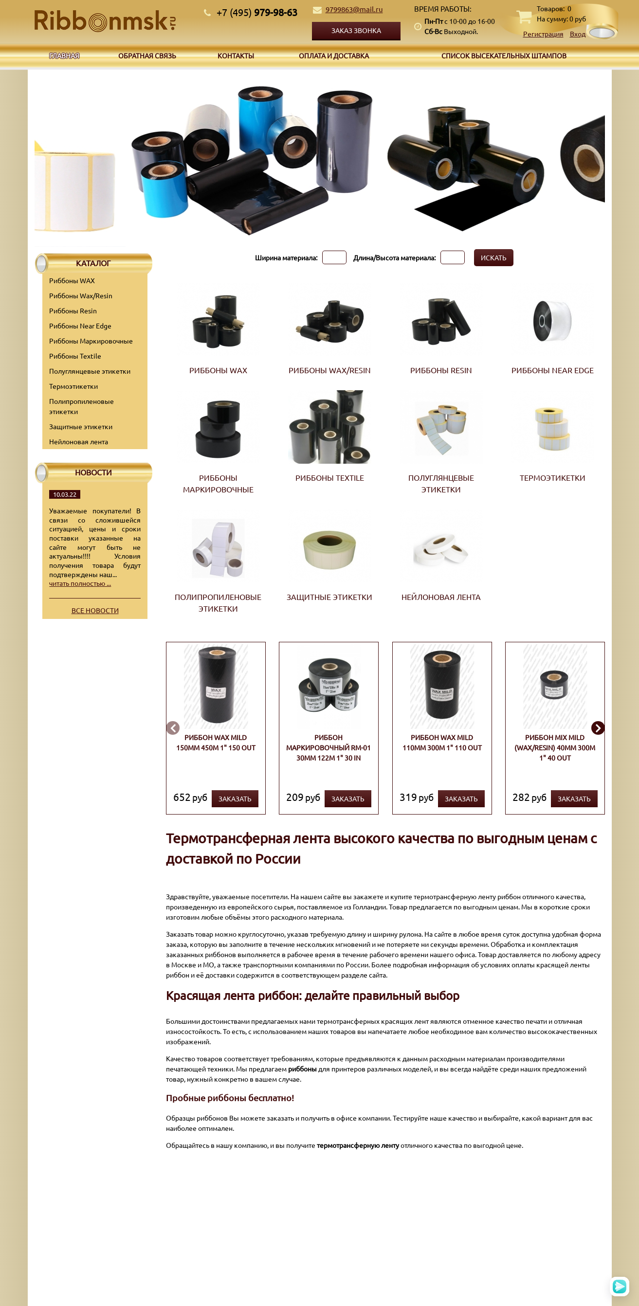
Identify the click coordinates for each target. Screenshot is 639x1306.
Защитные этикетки (80, 426)
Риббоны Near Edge (80, 325)
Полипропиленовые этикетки (81, 406)
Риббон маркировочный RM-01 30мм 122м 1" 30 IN (328, 747)
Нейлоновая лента (78, 441)
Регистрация (543, 33)
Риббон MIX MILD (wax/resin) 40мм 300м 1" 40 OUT (554, 747)
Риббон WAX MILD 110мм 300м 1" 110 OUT (441, 742)
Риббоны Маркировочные (91, 340)
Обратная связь (147, 55)
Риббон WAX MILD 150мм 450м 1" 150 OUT (215, 742)
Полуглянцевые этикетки (89, 370)
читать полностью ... (80, 583)
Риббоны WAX (72, 280)
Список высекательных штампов (503, 55)
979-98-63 (257, 12)
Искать (494, 257)
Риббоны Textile (75, 355)
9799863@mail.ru (354, 9)
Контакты (236, 55)
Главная (64, 55)
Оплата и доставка (334, 55)
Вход (577, 33)
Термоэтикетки (73, 385)
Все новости (95, 610)
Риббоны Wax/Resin (80, 295)
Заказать (234, 798)
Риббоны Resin (73, 310)
